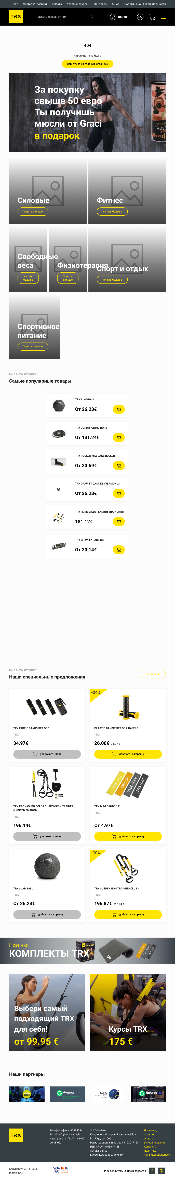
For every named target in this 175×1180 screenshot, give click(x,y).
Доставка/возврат (35, 4)
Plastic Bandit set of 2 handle (116, 751)
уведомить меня (50, 777)
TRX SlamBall (85, 422)
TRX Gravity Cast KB (89, 563)
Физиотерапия (82, 282)
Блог (15, 4)
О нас (115, 4)
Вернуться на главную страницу (87, 63)
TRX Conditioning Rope (91, 450)
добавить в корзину (131, 777)
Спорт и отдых (122, 285)
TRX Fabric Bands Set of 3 (31, 751)
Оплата (57, 4)
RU (140, 17)
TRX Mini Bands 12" (107, 829)
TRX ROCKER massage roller (95, 478)
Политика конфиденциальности (145, 4)
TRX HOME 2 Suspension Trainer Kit (100, 534)
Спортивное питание (39, 354)
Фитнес (110, 209)
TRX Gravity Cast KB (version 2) (97, 506)
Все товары (152, 697)
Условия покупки (78, 4)
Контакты (100, 4)
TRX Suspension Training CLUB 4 (116, 911)
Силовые (33, 209)
